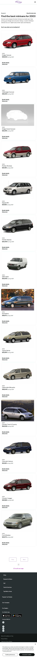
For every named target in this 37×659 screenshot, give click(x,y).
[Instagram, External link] (3, 629)
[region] (18, 650)
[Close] (35, 644)
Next (24, 559)
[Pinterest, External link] (3, 631)
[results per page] (18, 568)
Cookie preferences (10, 654)
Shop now (4, 64)
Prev (13, 559)
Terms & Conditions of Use (7, 636)
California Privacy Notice (6, 641)
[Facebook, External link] (3, 624)
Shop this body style (31, 13)
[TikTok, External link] (3, 622)
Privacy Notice (4, 638)
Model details (5, 62)
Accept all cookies (26, 654)
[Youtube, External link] (3, 627)
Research (3, 13)
